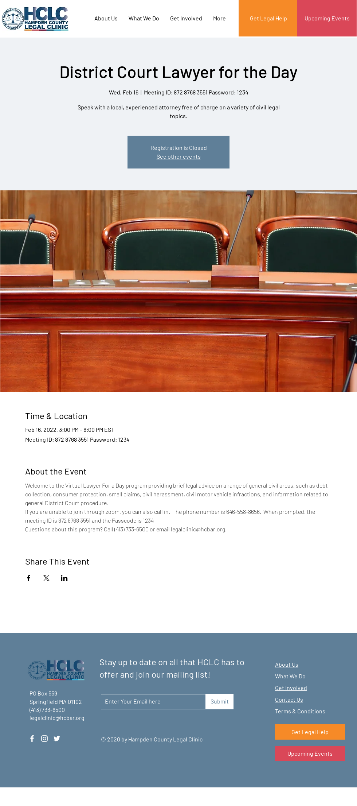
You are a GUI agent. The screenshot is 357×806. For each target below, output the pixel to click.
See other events (179, 156)
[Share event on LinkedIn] (64, 578)
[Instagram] (44, 738)
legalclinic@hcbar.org (57, 717)
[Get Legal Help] (268, 18)
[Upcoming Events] (327, 18)
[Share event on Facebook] (28, 578)
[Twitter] (56, 738)
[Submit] (219, 701)
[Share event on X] (46, 578)
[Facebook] (32, 738)
